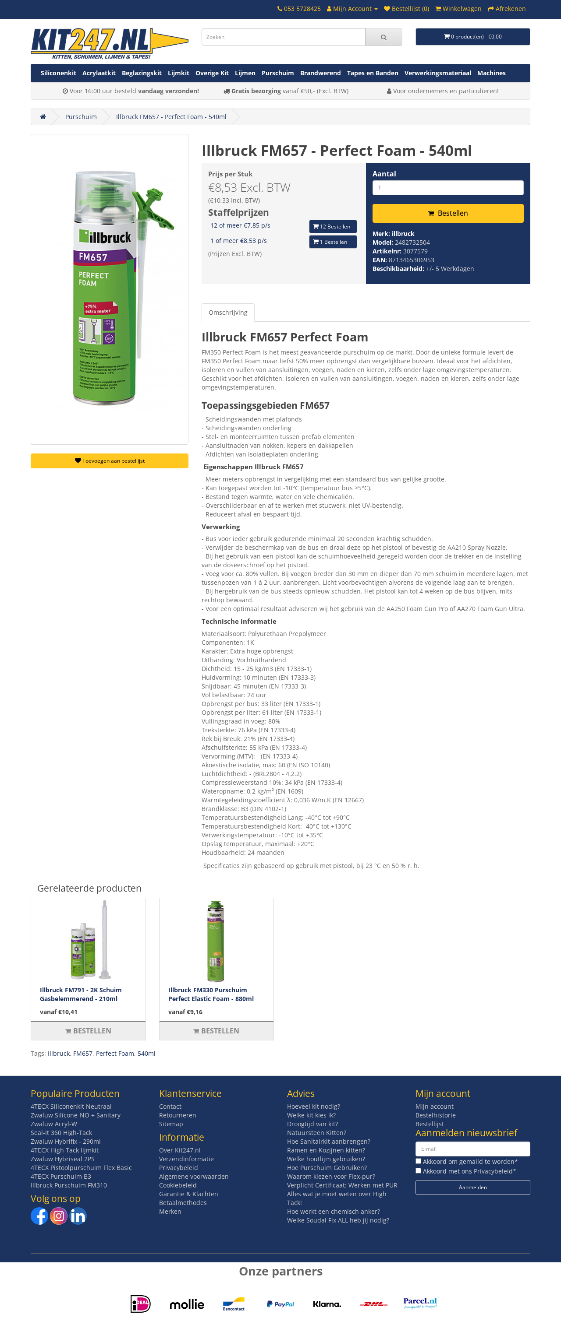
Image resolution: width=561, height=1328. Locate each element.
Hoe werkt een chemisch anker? (333, 1211)
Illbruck (59, 1053)
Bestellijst (429, 1124)
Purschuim (278, 73)
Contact (170, 1106)
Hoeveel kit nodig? (313, 1106)
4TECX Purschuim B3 (61, 1176)
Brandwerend (320, 73)
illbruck (403, 233)
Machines (491, 73)
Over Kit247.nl (180, 1150)
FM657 (82, 1053)
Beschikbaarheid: (399, 268)
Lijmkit (178, 73)
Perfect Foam (115, 1053)
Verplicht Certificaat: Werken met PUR (342, 1185)
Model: (384, 242)
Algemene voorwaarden (194, 1176)
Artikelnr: (388, 251)
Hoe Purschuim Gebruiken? (327, 1167)
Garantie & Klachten (188, 1194)
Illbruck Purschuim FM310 (69, 1185)
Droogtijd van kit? (312, 1124)
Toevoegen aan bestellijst (110, 460)
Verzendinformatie (186, 1159)
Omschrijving (228, 312)
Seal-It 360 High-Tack (61, 1132)
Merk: (382, 233)
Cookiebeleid (178, 1185)
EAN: (381, 260)
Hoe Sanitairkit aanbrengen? (328, 1141)
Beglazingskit (142, 73)
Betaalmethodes (183, 1202)
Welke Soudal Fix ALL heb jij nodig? (338, 1220)
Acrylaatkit (99, 73)
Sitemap (171, 1124)
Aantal (384, 173)
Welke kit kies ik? (311, 1115)
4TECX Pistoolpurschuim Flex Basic (81, 1167)
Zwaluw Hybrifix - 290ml (66, 1141)
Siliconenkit (58, 73)
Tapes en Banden (372, 73)
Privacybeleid (178, 1167)
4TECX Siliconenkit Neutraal (71, 1106)
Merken (170, 1211)
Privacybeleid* (495, 1171)
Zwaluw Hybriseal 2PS (63, 1159)
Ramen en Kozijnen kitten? (326, 1150)
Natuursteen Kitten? (316, 1132)
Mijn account (434, 1106)
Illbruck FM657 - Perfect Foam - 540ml (171, 116)
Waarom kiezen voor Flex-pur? (331, 1176)
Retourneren (177, 1115)
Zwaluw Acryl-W (54, 1124)
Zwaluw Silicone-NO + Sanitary (76, 1115)
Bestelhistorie (435, 1115)
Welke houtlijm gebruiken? (326, 1159)
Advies (301, 1093)
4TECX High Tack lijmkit (65, 1150)
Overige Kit (212, 73)
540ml (147, 1053)
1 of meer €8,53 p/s (238, 240)
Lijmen (245, 73)
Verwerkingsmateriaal (438, 73)
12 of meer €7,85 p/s (240, 225)
